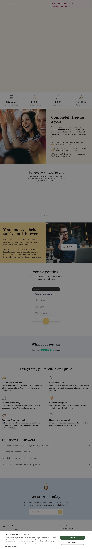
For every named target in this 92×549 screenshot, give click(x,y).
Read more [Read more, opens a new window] (38, 544)
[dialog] (46, 540)
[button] (31, 546)
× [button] (89, 533)
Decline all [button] (72, 542)
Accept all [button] (72, 538)
